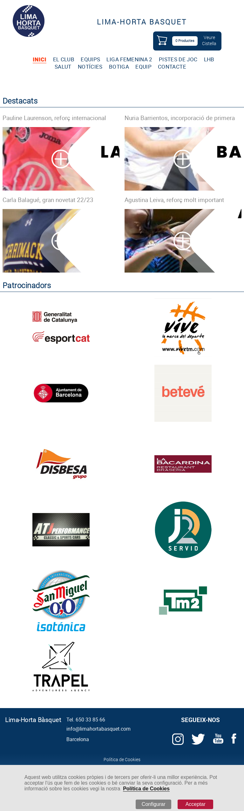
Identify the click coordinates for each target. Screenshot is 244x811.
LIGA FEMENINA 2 (129, 59)
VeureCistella (209, 40)
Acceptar (196, 804)
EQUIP (143, 66)
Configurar (154, 804)
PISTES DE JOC (178, 59)
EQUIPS (90, 59)
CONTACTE (172, 66)
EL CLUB (63, 59)
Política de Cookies (146, 788)
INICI (39, 59)
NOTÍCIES (90, 66)
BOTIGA (119, 66)
